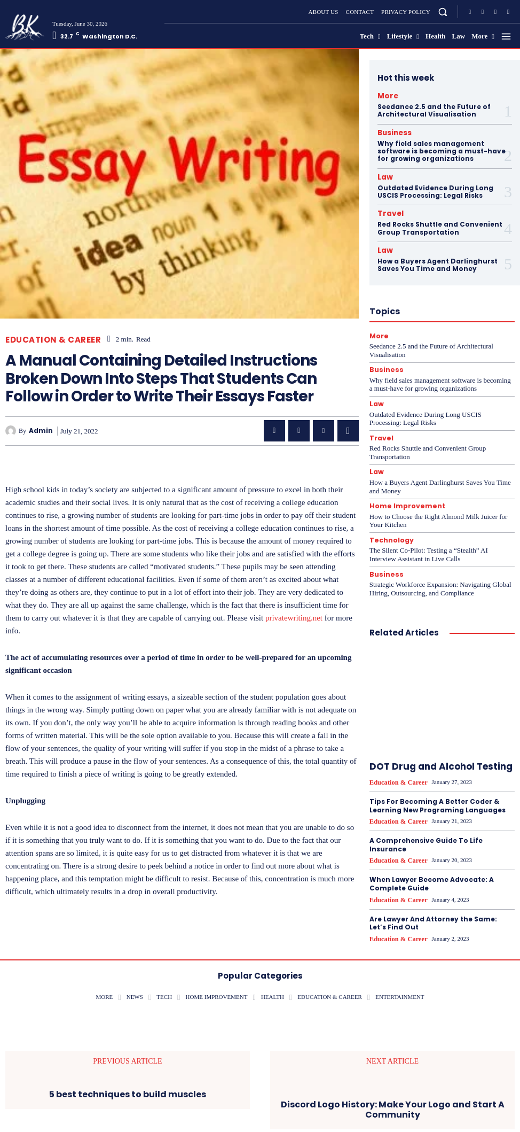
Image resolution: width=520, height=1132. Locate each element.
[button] (442, 11)
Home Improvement (403, 494)
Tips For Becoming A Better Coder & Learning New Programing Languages (437, 791)
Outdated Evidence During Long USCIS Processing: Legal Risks (435, 187)
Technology (389, 528)
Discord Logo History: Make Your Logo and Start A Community (393, 1090)
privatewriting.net (293, 618)
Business (390, 130)
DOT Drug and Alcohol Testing (441, 752)
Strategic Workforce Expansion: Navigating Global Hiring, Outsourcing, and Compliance (440, 575)
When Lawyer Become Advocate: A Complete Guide (431, 867)
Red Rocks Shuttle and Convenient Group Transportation (439, 222)
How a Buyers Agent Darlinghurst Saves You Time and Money (437, 257)
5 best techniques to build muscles (127, 1075)
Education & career (53, 340)
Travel (387, 208)
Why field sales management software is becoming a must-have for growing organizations (441, 148)
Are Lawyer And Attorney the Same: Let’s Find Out (433, 905)
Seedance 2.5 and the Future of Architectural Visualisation (434, 108)
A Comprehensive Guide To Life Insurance (426, 829)
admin (41, 431)
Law (383, 173)
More (385, 95)
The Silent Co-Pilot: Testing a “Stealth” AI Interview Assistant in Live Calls (428, 541)
